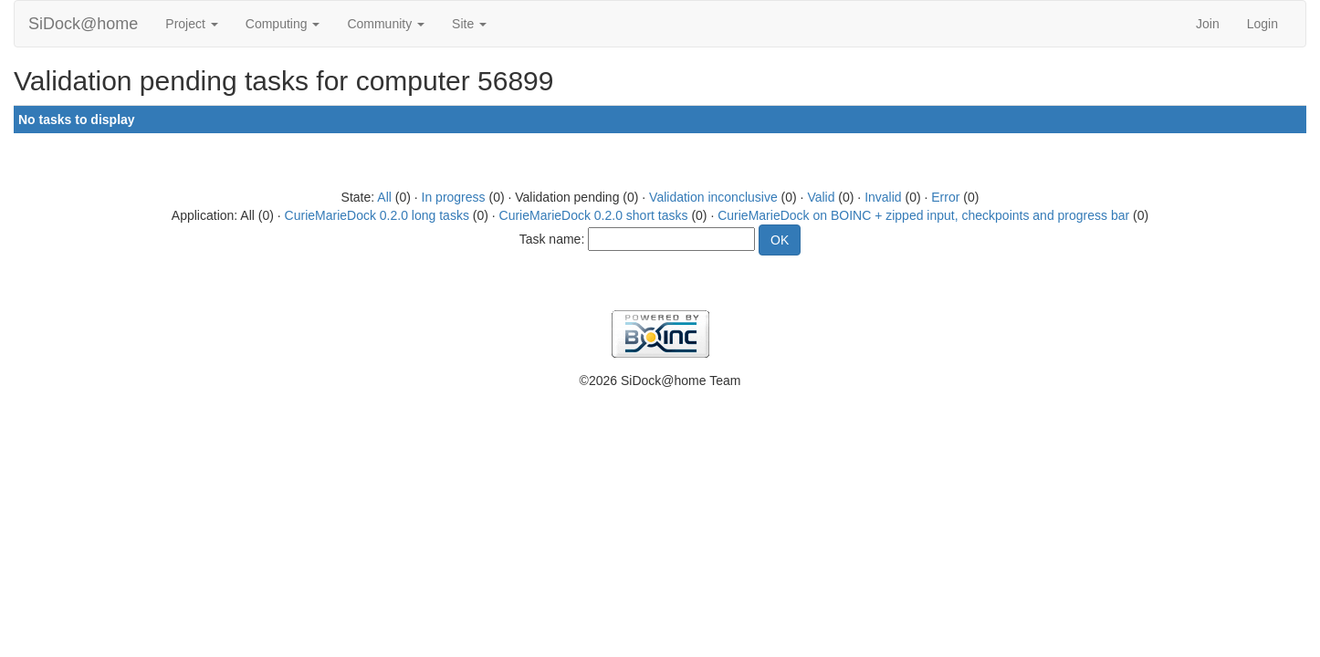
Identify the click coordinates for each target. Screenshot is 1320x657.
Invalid (882, 197)
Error (945, 197)
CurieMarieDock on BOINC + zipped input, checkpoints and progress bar (923, 215)
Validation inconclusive (713, 197)
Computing (283, 23)
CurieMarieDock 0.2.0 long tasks (377, 215)
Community (385, 23)
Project (191, 23)
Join (1208, 23)
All (384, 197)
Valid (820, 197)
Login (1262, 23)
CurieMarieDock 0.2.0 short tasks (593, 215)
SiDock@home (83, 24)
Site (469, 23)
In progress (454, 197)
